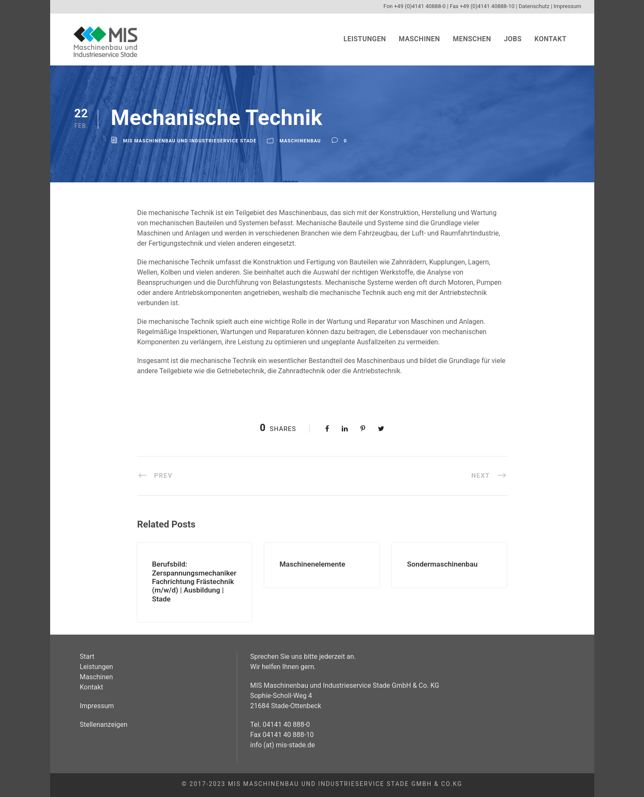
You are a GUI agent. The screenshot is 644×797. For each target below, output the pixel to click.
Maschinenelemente (312, 564)
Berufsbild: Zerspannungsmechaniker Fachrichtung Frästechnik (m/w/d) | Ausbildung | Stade (194, 581)
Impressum (567, 6)
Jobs (513, 39)
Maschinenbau (300, 141)
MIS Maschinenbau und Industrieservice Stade (190, 141)
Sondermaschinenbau (442, 564)
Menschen (472, 39)
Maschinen (419, 39)
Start (87, 656)
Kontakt (550, 39)
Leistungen (364, 39)
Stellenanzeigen (104, 724)
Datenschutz (534, 6)
